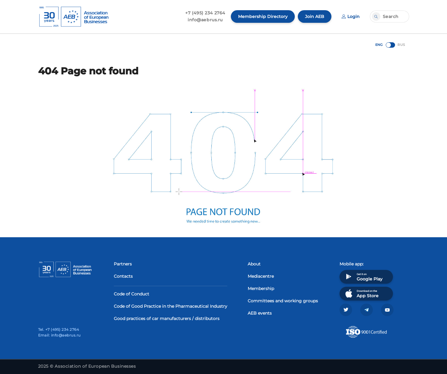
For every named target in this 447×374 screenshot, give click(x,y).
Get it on (363, 277)
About (254, 264)
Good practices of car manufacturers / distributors (166, 318)
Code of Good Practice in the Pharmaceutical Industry (170, 306)
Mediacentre (261, 276)
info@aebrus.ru (205, 19)
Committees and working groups (283, 301)
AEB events (260, 313)
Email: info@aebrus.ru (59, 335)
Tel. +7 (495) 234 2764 (58, 329)
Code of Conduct (131, 294)
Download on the (361, 293)
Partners (123, 264)
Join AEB (314, 16)
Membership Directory (263, 16)
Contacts (123, 276)
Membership (261, 288)
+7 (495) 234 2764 (205, 13)
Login (351, 16)
